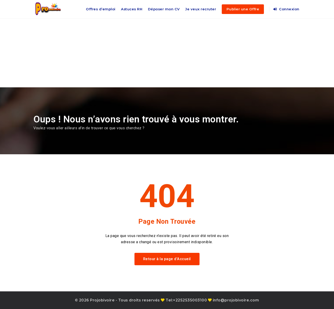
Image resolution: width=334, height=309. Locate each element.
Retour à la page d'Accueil (167, 259)
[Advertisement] (167, 53)
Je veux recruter (200, 9)
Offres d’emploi (100, 9)
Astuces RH (131, 9)
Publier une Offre (243, 9)
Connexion (286, 9)
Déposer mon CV (164, 9)
